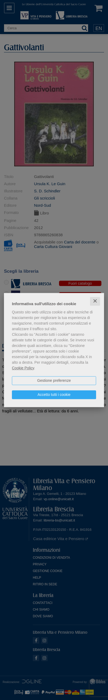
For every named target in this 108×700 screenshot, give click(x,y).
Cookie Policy (23, 368)
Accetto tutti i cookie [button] (54, 394)
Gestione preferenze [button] (54, 380)
